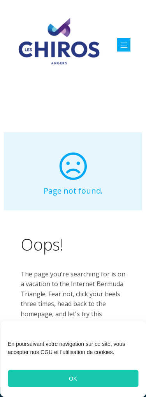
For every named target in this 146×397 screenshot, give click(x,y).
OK (73, 378)
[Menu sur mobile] (123, 45)
